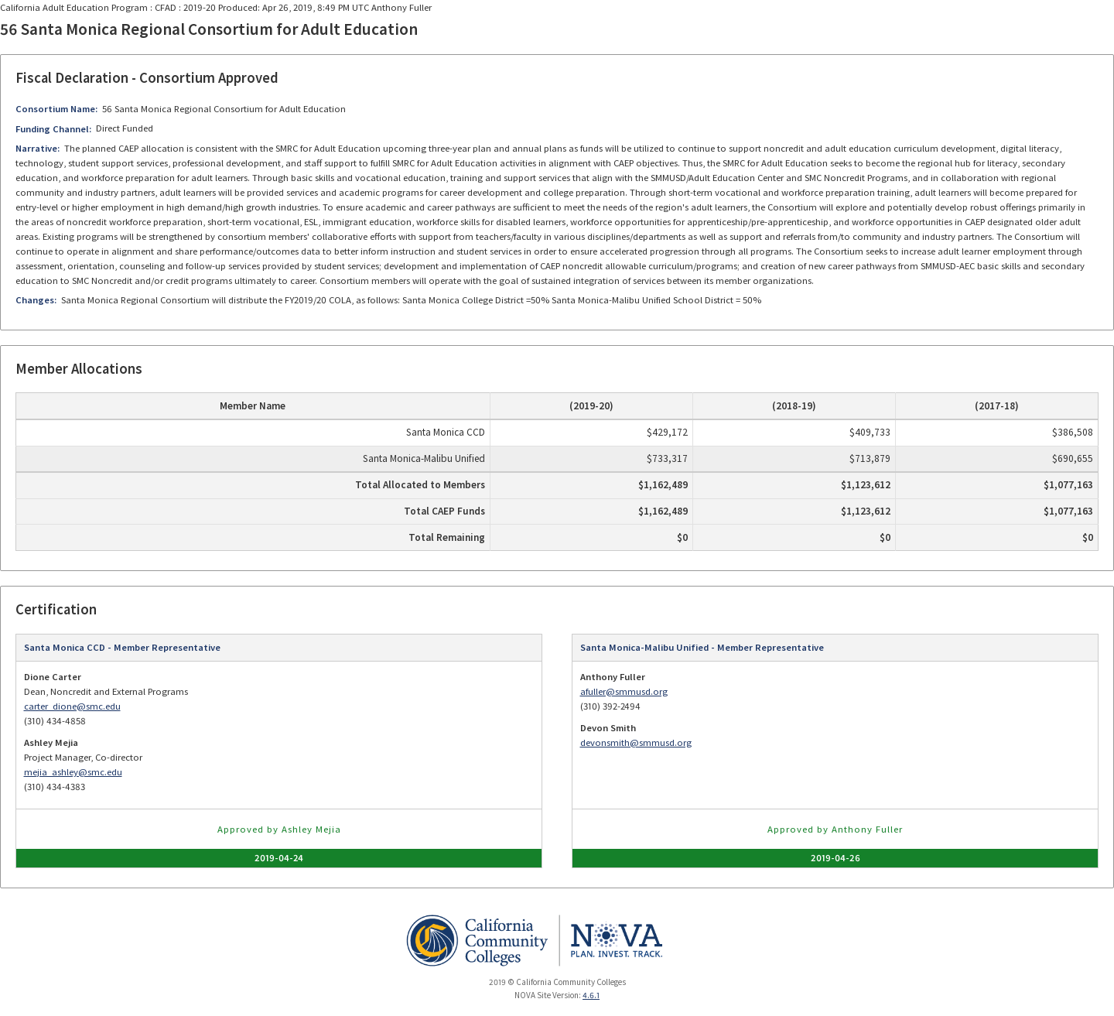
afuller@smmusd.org (624, 691)
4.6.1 (591, 995)
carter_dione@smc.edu (72, 706)
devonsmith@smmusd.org (636, 742)
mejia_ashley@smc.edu (73, 772)
